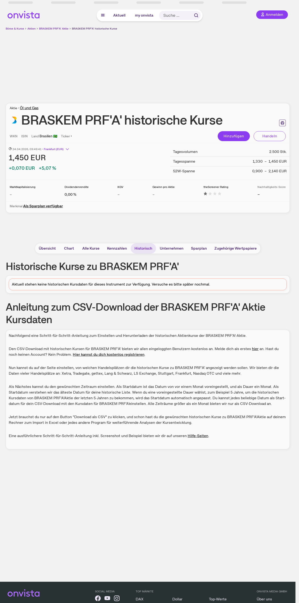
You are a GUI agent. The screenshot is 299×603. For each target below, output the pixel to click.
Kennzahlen (117, 248)
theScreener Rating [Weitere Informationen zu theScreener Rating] (216, 187)
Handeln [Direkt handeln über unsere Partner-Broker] (269, 136)
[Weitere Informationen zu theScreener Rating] (212, 194)
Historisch (143, 248)
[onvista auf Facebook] (98, 599)
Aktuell (119, 15)
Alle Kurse (91, 248)
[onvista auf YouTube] (107, 599)
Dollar (177, 599)
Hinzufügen (234, 136)
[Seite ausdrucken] (282, 123)
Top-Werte (218, 599)
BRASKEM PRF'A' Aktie (54, 28)
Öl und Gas (29, 107)
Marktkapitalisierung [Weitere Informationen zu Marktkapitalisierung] (22, 187)
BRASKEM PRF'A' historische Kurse (94, 28)
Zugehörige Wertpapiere (235, 248)
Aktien (31, 28)
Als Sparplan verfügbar (43, 206)
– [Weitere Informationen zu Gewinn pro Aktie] (153, 194)
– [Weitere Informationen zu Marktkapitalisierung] (11, 194)
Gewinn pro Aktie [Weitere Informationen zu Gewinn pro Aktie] (163, 187)
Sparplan (199, 248)
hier (255, 348)
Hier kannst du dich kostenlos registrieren (108, 354)
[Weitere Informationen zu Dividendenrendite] (70, 194)
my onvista (144, 15)
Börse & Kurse (15, 28)
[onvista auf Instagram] (117, 599)
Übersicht (47, 248)
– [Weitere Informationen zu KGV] (118, 194)
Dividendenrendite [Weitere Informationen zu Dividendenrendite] (77, 187)
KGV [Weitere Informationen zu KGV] (120, 187)
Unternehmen (171, 248)
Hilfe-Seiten (198, 435)
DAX (139, 599)
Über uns (264, 599)
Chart (69, 248)
